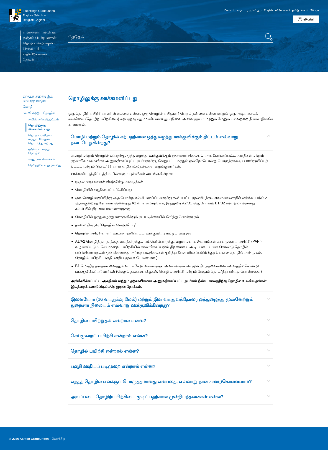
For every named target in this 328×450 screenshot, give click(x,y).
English (268, 10)
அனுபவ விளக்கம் (41, 159)
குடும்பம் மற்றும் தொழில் (40, 151)
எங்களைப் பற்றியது (39, 32)
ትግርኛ (304, 10)
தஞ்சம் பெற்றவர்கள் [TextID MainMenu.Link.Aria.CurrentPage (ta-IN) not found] (39, 38)
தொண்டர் (31, 49)
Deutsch (229, 10)
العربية (240, 10)
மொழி (28, 107)
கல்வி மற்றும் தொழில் (39, 113)
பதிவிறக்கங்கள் (36, 54)
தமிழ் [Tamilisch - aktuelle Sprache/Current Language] (295, 10)
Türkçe (314, 10)
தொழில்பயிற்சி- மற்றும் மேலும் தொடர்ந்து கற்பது (41, 139)
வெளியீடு (58, 438)
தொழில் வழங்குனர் (39, 43)
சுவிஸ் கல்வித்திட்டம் (43, 119)
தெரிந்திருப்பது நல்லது (44, 165)
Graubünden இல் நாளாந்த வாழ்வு (38, 98)
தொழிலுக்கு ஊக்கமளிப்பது (39, 127)
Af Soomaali (282, 10)
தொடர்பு (29, 59)
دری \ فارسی (253, 10)
